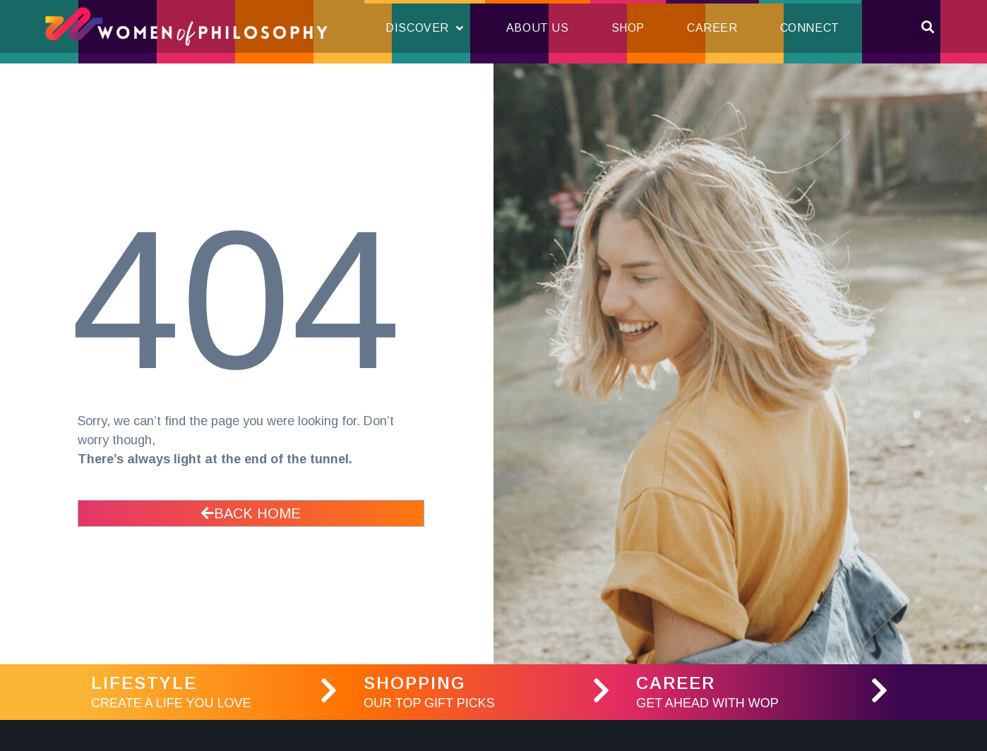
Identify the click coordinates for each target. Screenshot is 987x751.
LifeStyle (144, 682)
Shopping (415, 682)
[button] (927, 26)
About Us (537, 28)
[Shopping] (601, 690)
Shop (628, 28)
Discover (424, 28)
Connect (809, 28)
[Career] (879, 690)
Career (712, 28)
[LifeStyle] (328, 690)
